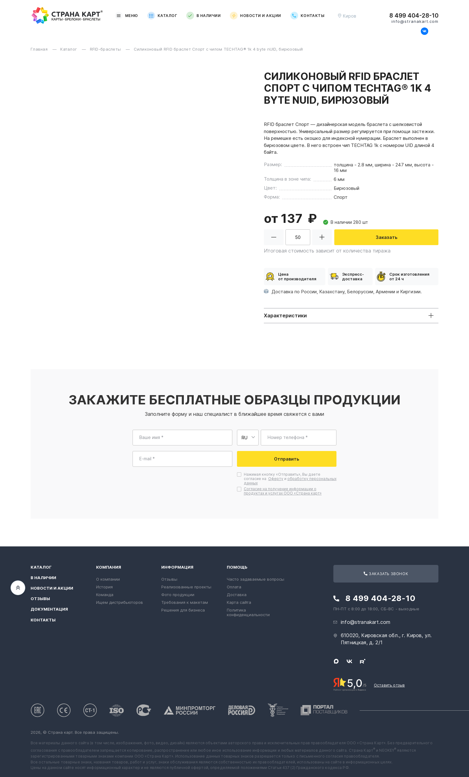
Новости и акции (255, 15)
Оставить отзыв (389, 685)
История (104, 586)
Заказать (386, 237)
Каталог (162, 15)
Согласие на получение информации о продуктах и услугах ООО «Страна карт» (283, 491)
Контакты (307, 15)
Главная (40, 49)
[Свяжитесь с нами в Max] (414, 31)
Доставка (237, 594)
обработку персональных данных (290, 480)
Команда (104, 594)
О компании (108, 579)
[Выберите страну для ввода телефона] (247, 437)
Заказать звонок (386, 573)
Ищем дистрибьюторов (119, 602)
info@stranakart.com (414, 21)
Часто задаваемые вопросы (255, 579)
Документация (49, 609)
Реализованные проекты (186, 586)
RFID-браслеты (106, 49)
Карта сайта (239, 602)
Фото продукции (177, 594)
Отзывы (40, 598)
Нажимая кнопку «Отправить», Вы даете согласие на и (290, 478)
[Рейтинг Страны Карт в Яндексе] (349, 683)
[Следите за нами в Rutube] (434, 31)
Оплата (234, 586)
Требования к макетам (184, 602)
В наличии (203, 15)
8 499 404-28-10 (413, 15)
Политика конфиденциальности (248, 612)
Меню (126, 15)
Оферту (275, 478)
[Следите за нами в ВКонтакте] (424, 31)
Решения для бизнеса (183, 610)
